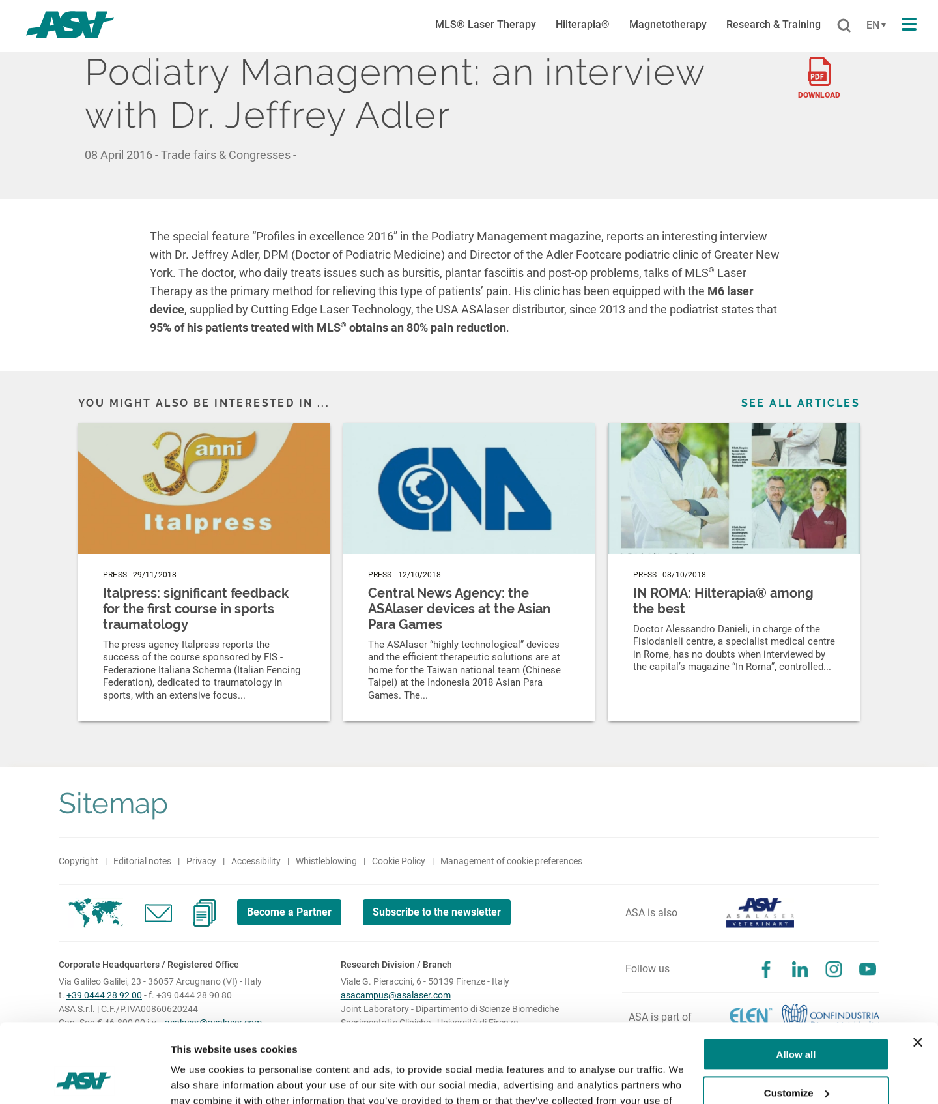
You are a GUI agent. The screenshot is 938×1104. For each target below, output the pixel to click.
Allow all (796, 980)
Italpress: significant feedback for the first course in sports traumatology (196, 608)
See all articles (800, 403)
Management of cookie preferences (511, 861)
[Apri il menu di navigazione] (909, 25)
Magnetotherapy (668, 24)
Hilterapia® (583, 24)
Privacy (201, 861)
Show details (201, 1078)
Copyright (78, 861)
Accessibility (256, 861)
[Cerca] (844, 26)
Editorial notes (142, 861)
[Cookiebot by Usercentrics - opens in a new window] (84, 1078)
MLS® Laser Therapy (485, 24)
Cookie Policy (398, 861)
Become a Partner (289, 912)
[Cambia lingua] (874, 25)
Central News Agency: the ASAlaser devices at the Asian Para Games (459, 608)
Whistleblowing (326, 861)
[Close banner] (917, 968)
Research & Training (773, 24)
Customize (796, 1018)
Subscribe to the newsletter (437, 912)
